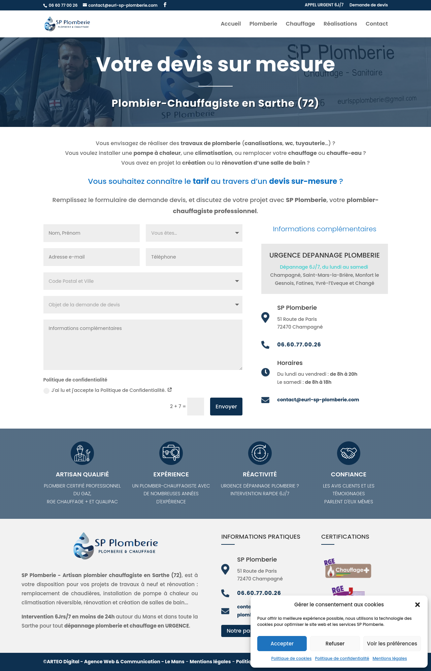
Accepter (281, 643)
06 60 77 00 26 (63, 5)
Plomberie (263, 25)
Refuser (335, 643)
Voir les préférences (392, 643)
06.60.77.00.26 (299, 344)
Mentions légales (389, 658)
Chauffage (300, 25)
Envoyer (226, 406)
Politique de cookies (291, 658)
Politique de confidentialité (342, 658)
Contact (377, 25)
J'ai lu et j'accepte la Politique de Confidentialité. (107, 390)
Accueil (231, 25)
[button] (417, 604)
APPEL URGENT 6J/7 (324, 5)
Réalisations (340, 25)
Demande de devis (369, 5)
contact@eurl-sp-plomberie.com (318, 399)
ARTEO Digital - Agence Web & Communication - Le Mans (116, 661)
